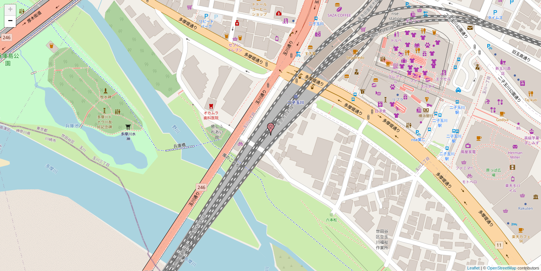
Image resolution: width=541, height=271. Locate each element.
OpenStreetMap (502, 268)
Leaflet (473, 268)
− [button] (10, 21)
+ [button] (10, 10)
